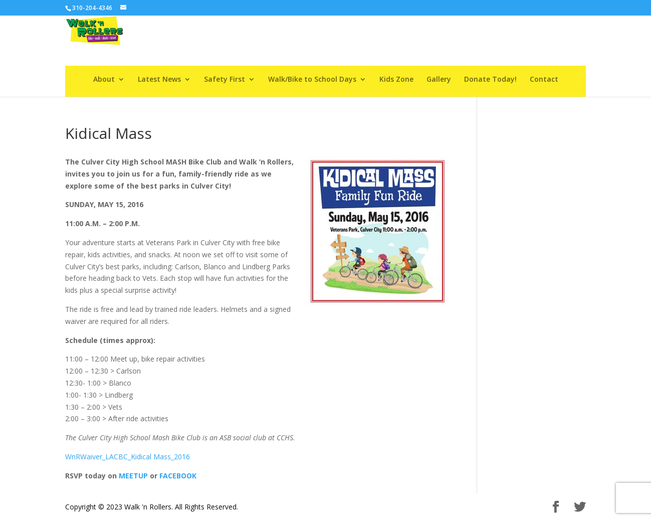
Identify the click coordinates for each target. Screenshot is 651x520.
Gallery (438, 80)
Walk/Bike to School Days (312, 80)
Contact (544, 80)
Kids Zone (396, 80)
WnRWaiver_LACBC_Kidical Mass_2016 (127, 456)
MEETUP (133, 475)
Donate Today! (490, 80)
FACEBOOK (177, 475)
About (104, 80)
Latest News (159, 80)
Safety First (224, 80)
